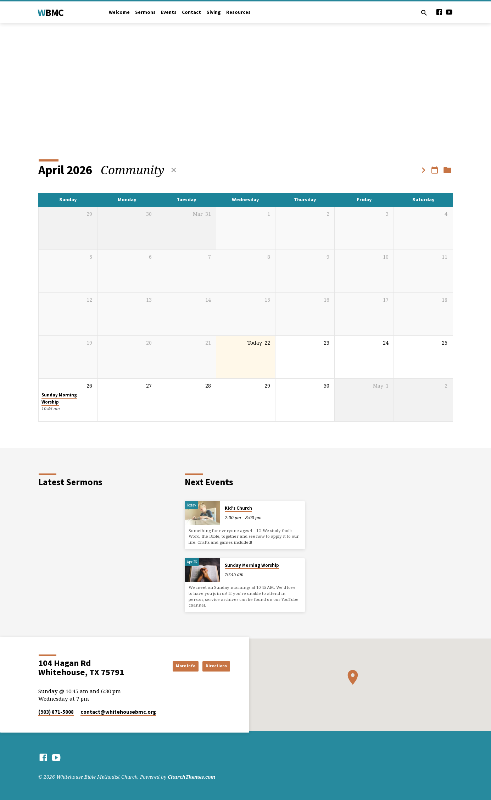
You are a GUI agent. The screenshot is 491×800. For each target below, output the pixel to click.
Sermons (145, 12)
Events (169, 12)
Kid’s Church (238, 508)
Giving (213, 12)
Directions (212, 666)
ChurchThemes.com (191, 776)
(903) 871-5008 (56, 711)
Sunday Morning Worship (252, 565)
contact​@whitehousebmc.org (118, 711)
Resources (238, 12)
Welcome (119, 12)
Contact (191, 12)
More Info (172, 666)
